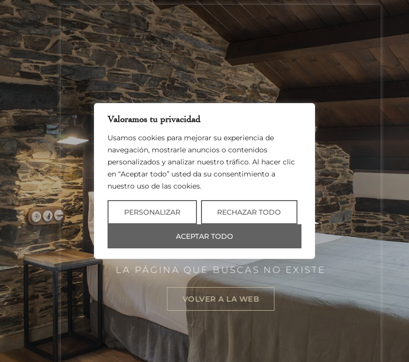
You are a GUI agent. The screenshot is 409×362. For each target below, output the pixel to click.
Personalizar (152, 212)
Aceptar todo (204, 236)
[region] (204, 181)
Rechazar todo (249, 212)
